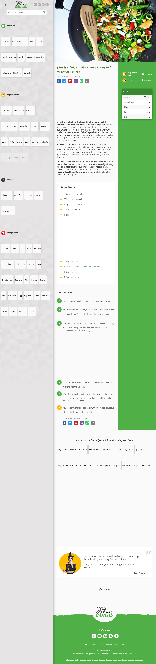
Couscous (12, 296)
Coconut (31, 264)
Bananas (22, 311)
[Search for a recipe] (27, 12)
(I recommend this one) (91, 266)
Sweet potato (7, 280)
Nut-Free (38, 195)
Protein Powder (16, 142)
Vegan (4, 142)
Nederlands (139, 660)
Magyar (124, 660)
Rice (27, 280)
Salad (32, 41)
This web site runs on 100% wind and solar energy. (107, 644)
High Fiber (30, 110)
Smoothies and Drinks (36, 57)
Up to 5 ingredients (40, 142)
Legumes (45, 296)
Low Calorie (24, 126)
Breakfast (6, 41)
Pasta (37, 296)
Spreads (27, 73)
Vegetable (28, 296)
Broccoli (13, 311)
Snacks (21, 57)
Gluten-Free (7, 195)
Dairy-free (18, 195)
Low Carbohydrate (9, 126)
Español (109, 660)
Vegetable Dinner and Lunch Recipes (74, 465)
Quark (4, 311)
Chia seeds (20, 264)
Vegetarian (44, 126)
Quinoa (34, 280)
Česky (77, 660)
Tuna (29, 248)
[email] (87, 81)
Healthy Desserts (9, 57)
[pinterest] (70, 81)
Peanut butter (7, 264)
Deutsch (83, 660)
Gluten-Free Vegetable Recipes (136, 465)
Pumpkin (18, 280)
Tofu (4, 296)
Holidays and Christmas (11, 73)
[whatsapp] (81, 81)
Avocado (37, 248)
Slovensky (70, 660)
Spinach (32, 311)
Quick (27, 142)
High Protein (19, 110)
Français (131, 660)
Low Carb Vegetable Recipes (107, 465)
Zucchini (5, 248)
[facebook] (59, 81)
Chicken (15, 248)
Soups (39, 41)
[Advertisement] (86, 102)
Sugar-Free (6, 110)
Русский (95, 660)
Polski (89, 660)
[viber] (76, 81)
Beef (22, 248)
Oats (39, 264)
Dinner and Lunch (19, 41)
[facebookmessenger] (64, 81)
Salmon (43, 280)
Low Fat (35, 126)
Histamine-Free (8, 211)
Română (102, 660)
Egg (20, 296)
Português (117, 660)
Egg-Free (28, 195)
